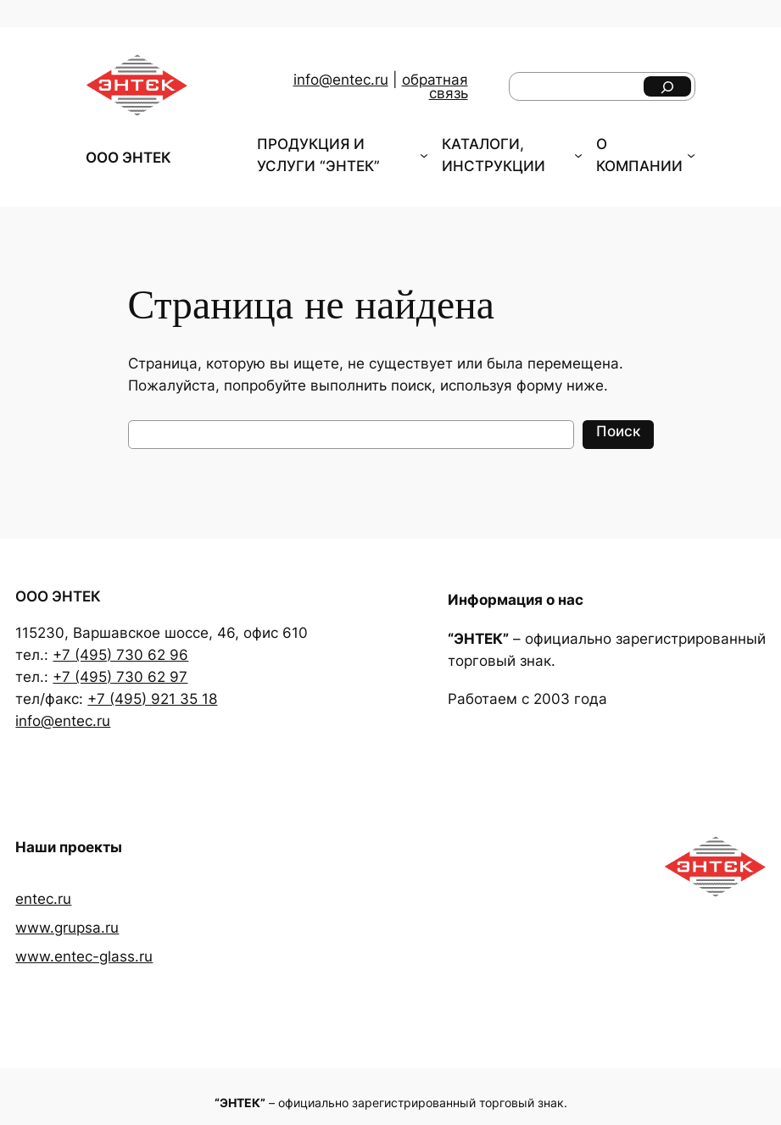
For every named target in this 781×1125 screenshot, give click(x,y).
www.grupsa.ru (67, 927)
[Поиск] (667, 86)
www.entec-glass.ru (84, 956)
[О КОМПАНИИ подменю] (691, 155)
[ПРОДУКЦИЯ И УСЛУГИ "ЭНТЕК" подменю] (424, 155)
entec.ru (43, 898)
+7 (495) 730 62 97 (120, 676)
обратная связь (435, 87)
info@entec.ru (340, 79)
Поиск (618, 431)
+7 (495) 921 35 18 (152, 698)
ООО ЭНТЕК (128, 157)
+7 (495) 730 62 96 (120, 654)
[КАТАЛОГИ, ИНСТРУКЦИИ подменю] (578, 155)
